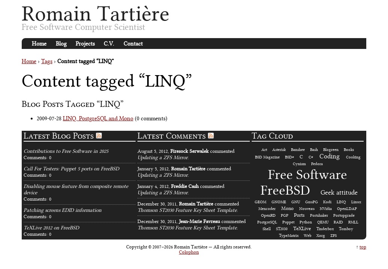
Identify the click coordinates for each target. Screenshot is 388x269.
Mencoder (267, 208)
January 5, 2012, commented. (184, 172)
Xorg (320, 235)
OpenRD (268, 215)
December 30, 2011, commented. (188, 207)
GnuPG (311, 202)
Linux (356, 202)
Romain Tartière (95, 13)
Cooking (353, 157)
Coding (329, 156)
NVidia (326, 208)
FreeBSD (285, 190)
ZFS (333, 235)
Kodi (327, 202)
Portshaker (319, 215)
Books (349, 149)
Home (39, 43)
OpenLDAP (347, 208)
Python (306, 222)
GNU (295, 202)
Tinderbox (325, 228)
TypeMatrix (288, 235)
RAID (338, 222)
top (363, 247)
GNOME (279, 202)
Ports (299, 215)
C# (311, 157)
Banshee (298, 149)
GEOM (260, 202)
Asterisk (279, 149)
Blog (61, 43)
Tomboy (346, 228)
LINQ (341, 202)
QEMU (322, 222)
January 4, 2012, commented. (180, 189)
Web (307, 235)
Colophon (189, 252)
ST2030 (282, 228)
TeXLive (302, 228)
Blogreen (331, 149)
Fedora (317, 163)
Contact (133, 43)
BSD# (289, 157)
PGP (284, 215)
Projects (85, 43)
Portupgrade (344, 215)
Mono (287, 208)
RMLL (353, 222)
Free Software (307, 174)
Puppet (288, 222)
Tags (46, 61)
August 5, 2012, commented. (185, 154)
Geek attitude (339, 192)
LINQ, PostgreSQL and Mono (98, 118)
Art (264, 149)
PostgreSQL (267, 222)
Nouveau (307, 208)
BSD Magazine (267, 157)
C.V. (109, 43)
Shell (267, 228)
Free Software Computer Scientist (83, 27)
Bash (314, 149)
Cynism (299, 163)
